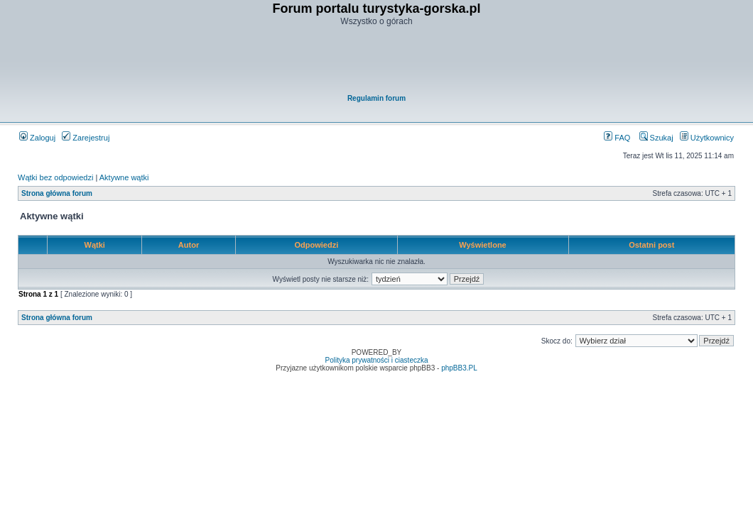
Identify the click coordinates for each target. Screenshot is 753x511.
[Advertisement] (377, 61)
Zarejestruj (85, 137)
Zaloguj (37, 137)
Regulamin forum (376, 98)
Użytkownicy (707, 137)
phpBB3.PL (459, 368)
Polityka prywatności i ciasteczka (376, 360)
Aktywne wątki (124, 177)
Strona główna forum (56, 193)
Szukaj (656, 137)
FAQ (617, 137)
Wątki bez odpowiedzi (55, 177)
